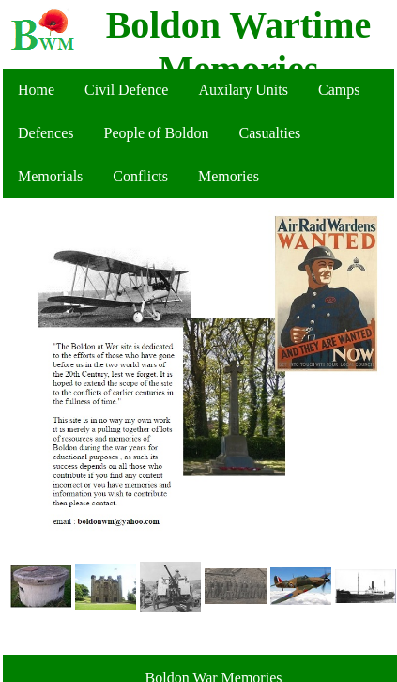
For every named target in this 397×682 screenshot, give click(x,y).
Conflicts (140, 176)
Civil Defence (126, 90)
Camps (338, 90)
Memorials (50, 176)
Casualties (270, 133)
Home (36, 90)
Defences (46, 133)
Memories (228, 176)
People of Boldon (156, 133)
